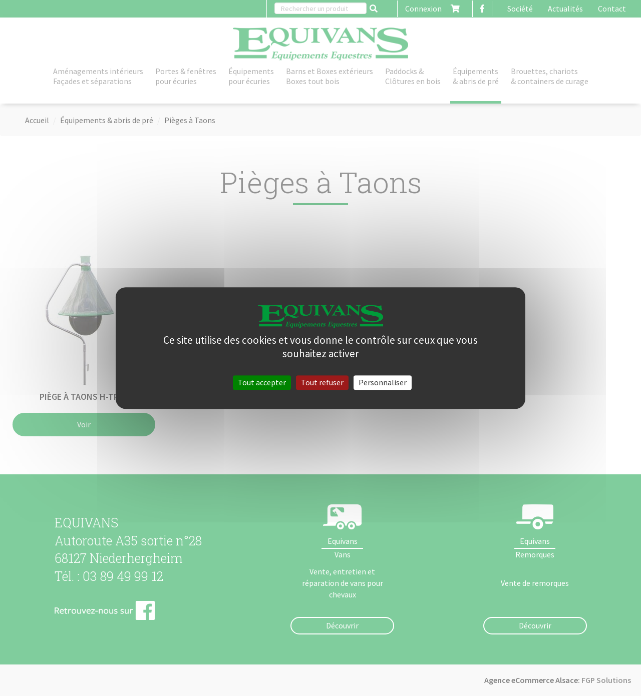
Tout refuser (322, 382)
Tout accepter (262, 382)
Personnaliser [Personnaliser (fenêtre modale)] (383, 382)
